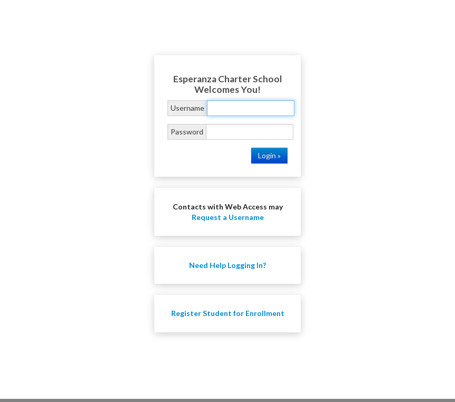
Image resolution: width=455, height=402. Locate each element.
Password (187, 131)
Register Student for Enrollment (227, 313)
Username (187, 107)
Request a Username (228, 217)
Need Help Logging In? (227, 265)
